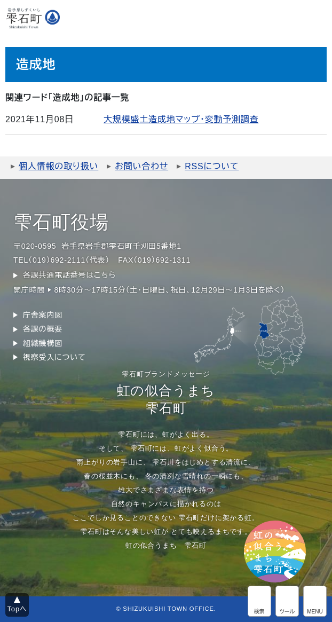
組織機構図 (42, 343)
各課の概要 (42, 329)
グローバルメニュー (315, 601)
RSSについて (212, 166)
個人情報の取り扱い (58, 166)
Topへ (17, 609)
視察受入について (54, 357)
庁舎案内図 (42, 315)
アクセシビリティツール (287, 601)
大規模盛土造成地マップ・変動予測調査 (181, 119)
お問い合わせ (141, 166)
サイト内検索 (259, 601)
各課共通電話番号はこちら (69, 275)
